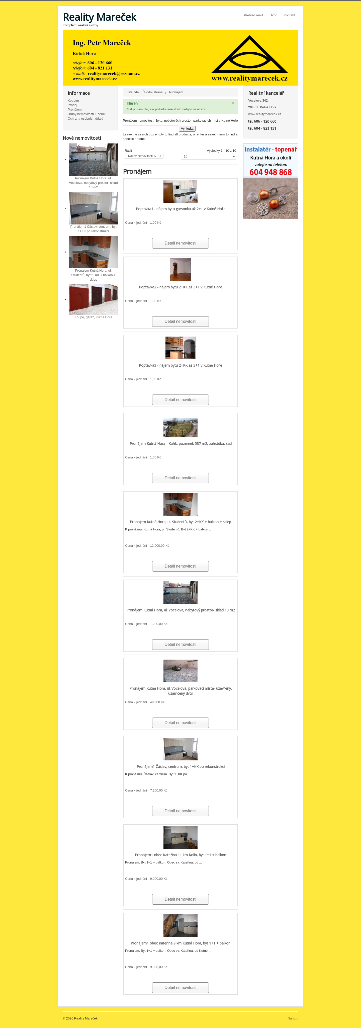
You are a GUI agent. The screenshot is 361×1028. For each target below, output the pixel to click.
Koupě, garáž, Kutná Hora (93, 317)
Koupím (73, 100)
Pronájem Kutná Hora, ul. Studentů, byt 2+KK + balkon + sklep (93, 275)
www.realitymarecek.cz (264, 114)
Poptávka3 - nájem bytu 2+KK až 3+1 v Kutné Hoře (180, 365)
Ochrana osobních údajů (85, 118)
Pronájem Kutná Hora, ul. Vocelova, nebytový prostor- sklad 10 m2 (93, 182)
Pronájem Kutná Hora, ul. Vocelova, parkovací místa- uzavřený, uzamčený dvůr (180, 691)
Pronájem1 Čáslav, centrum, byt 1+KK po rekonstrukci (181, 766)
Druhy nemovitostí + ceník (87, 114)
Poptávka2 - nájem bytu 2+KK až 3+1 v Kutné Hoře (180, 287)
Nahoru (293, 1018)
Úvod (273, 15)
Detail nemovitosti (180, 243)
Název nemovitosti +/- (142, 156)
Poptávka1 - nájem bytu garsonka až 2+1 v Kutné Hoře (180, 208)
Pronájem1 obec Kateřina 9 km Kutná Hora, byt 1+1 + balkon (180, 943)
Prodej (72, 105)
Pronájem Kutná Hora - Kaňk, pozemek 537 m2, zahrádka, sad (181, 443)
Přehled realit (253, 15)
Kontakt (289, 15)
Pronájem (75, 109)
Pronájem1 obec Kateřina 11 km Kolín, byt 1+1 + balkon (180, 854)
